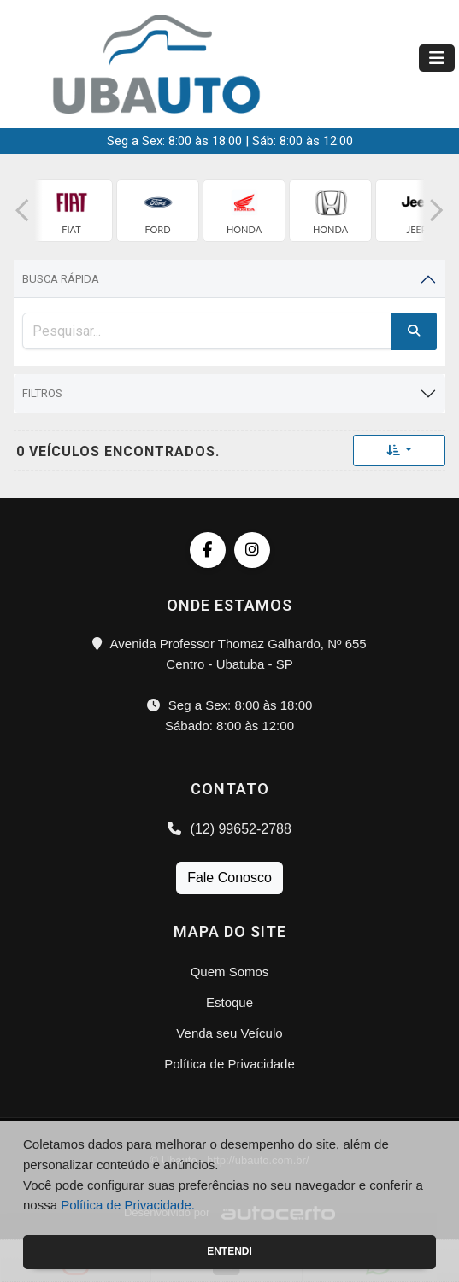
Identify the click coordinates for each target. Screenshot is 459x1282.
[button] (22, 210)
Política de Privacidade (229, 1064)
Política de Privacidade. (128, 1204)
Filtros (42, 393)
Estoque (229, 1002)
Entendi (229, 1251)
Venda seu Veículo (229, 1033)
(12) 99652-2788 (229, 829)
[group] (71, 210)
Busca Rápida (60, 278)
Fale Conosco (229, 877)
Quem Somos (230, 971)
